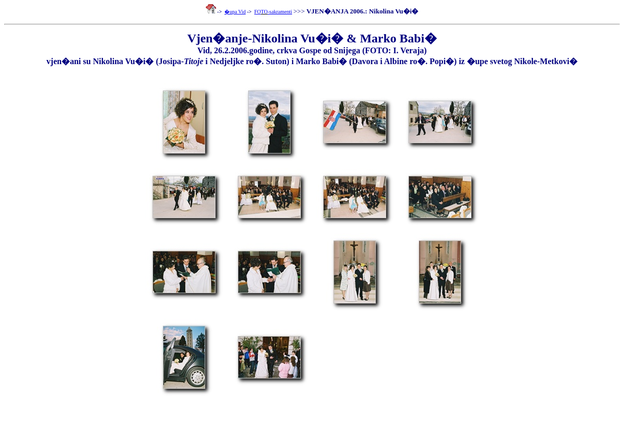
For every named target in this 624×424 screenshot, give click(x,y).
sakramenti (280, 11)
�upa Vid (235, 11)
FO (257, 11)
